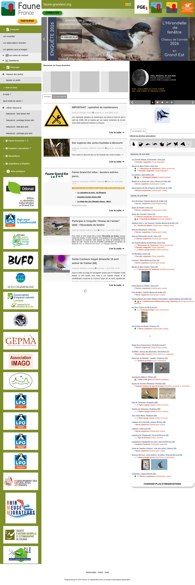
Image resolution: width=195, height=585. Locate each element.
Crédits (107, 572)
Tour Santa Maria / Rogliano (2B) (144, 416)
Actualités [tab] (47, 97)
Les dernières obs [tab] (138, 131)
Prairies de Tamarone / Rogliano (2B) (146, 409)
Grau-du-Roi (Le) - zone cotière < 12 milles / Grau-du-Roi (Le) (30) (157, 455)
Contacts (100, 572)
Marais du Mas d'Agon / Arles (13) (145, 166)
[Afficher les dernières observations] (143, 136)
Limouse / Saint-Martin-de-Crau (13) (145, 260)
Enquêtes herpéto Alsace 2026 (89, 197)
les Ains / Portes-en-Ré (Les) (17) (144, 307)
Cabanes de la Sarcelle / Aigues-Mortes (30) (149, 422)
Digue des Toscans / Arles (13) (143, 214)
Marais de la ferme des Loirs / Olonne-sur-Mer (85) (151, 181)
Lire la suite (116, 132)
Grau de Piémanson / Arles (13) (144, 230)
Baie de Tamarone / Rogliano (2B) (145, 402)
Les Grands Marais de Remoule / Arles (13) (148, 160)
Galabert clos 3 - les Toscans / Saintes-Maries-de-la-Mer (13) (155, 223)
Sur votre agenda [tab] (59, 97)
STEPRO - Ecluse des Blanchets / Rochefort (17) (150, 352)
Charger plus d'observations (162, 484)
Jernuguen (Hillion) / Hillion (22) (144, 377)
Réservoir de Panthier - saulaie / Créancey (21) (150, 358)
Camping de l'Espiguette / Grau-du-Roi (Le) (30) (150, 435)
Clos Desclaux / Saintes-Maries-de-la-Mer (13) (149, 201)
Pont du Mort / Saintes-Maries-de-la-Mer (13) (149, 292)
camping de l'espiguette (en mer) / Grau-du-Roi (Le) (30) (153, 442)
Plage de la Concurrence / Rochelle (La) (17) (149, 345)
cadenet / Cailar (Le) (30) (141, 429)
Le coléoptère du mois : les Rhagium (91, 193)
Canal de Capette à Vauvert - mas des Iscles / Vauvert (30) (154, 448)
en (129, 4)
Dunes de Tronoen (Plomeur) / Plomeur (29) (148, 384)
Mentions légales (91, 572)
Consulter (52, 13)
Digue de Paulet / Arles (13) (142, 208)
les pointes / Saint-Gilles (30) (143, 175)
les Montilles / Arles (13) (141, 254)
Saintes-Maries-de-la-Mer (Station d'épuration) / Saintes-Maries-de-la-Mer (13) (162, 299)
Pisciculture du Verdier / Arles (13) (145, 286)
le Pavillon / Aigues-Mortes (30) (144, 474)
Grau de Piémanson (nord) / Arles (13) (146, 236)
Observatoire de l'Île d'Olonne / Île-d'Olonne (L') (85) (152, 188)
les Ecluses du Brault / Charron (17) (145, 326)
